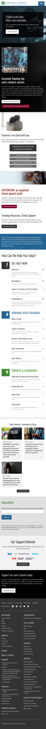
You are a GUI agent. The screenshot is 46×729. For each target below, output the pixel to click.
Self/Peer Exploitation (30, 669)
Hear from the (23, 159)
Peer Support (27, 708)
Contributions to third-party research (9, 663)
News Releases (28, 626)
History (3, 638)
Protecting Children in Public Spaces (32, 692)
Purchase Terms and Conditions (33, 618)
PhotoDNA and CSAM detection (10, 711)
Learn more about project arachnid (15, 106)
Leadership (5, 641)
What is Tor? (5, 714)
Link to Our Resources (8, 631)
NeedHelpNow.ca (28, 672)
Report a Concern (8, 655)
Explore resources (9, 226)
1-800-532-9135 (22, 527)
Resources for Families (30, 703)
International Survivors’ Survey (32, 667)
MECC (3, 621)
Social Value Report (7, 646)
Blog (25, 628)
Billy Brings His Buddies (30, 677)
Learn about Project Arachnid (23, 166)
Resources (5, 686)
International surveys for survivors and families (23, 147)
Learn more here (8, 206)
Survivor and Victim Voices (31, 706)
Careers (4, 626)
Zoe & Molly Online (29, 679)
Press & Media (29, 622)
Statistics (4, 667)
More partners (23, 564)
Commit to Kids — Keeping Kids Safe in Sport (32, 687)
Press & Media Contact (30, 636)
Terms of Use (27, 603)
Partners (4, 643)
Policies (4, 650)
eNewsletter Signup (29, 633)
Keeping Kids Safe (7, 698)
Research (5, 659)
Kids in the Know (28, 654)
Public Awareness (29, 631)
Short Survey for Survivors (22, 162)
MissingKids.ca (28, 649)
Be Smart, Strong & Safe (30, 682)
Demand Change (6, 628)
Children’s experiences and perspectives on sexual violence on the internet (11, 677)
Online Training (6, 618)
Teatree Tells (27, 674)
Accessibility (35, 603)
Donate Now (8, 590)
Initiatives (27, 658)
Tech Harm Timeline (29, 638)
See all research (6, 682)
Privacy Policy (18, 603)
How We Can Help (29, 701)
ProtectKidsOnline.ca (29, 684)
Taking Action (5, 703)
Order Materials (29, 615)
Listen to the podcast (10, 101)
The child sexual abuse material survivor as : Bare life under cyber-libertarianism (11, 671)
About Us (4, 603)
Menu (41, 4)
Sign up (6, 517)
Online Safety (5, 701)
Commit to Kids (28, 651)
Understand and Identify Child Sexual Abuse (10, 695)
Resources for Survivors (23, 155)
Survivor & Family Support (33, 697)
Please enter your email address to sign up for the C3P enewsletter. (23, 508)
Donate (4, 623)
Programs (27, 643)
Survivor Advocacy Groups (31, 664)
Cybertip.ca (27, 646)
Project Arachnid (28, 662)
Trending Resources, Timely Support (9, 690)
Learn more (12, 31)
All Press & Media (23, 491)
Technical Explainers (9, 708)
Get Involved (6, 615)
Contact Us (10, 603)
